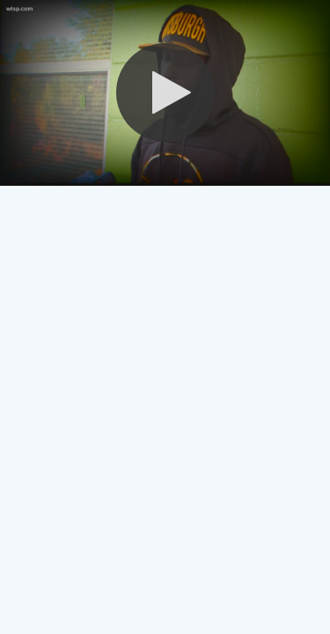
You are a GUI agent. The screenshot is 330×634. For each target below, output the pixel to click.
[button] (165, 92)
